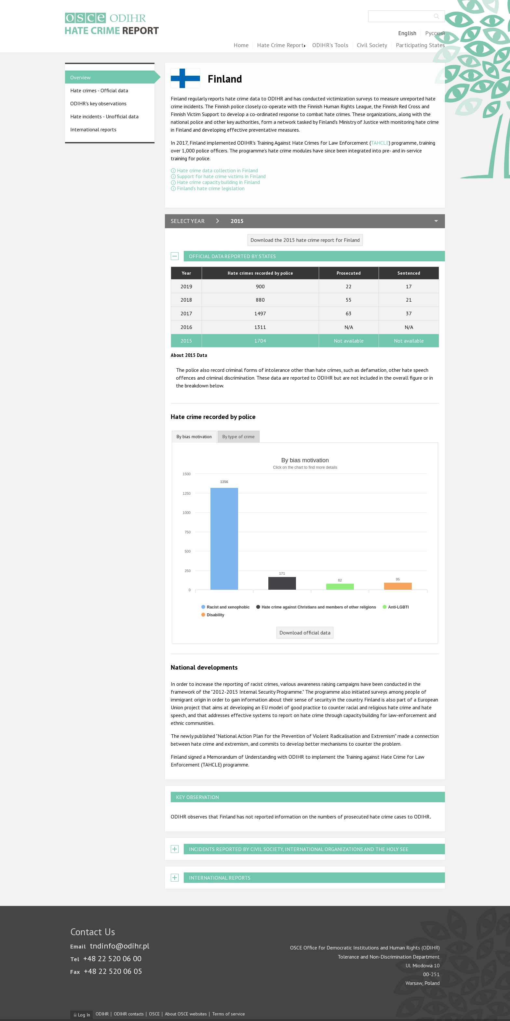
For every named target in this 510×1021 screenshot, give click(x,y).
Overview (80, 77)
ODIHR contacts (129, 1014)
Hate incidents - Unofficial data (104, 116)
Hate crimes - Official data (99, 90)
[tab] (194, 437)
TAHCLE (380, 142)
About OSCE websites (186, 1014)
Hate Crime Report (280, 45)
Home (241, 45)
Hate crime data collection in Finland (217, 170)
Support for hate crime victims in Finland (221, 176)
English (407, 33)
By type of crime (238, 436)
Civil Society (372, 45)
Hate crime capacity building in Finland (218, 182)
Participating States (420, 45)
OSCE (154, 1014)
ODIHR (102, 1014)
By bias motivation (194, 436)
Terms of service (228, 1014)
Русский (435, 33)
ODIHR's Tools (330, 45)
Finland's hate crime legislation (211, 188)
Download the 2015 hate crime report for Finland (305, 240)
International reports (93, 129)
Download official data (304, 632)
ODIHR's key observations (98, 103)
